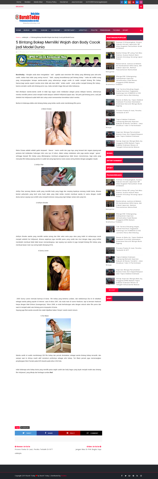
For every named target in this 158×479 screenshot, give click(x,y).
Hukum (44, 30)
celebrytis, (40, 52)
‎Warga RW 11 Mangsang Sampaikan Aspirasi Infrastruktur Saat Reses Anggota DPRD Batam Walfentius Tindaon (121, 80)
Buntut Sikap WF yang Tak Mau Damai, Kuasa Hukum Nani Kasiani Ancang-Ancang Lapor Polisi (129, 56)
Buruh (27, 30)
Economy (55, 30)
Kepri (34, 30)
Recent (112, 290)
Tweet (27, 433)
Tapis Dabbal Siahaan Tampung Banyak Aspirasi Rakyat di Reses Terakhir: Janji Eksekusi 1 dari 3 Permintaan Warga (124, 123)
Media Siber (38, 2)
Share (49, 433)
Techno (116, 30)
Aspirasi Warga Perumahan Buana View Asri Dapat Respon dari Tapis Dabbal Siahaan (129, 134)
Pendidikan (105, 30)
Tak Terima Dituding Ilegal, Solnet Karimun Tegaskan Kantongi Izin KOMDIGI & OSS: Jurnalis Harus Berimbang (128, 92)
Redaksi (27, 2)
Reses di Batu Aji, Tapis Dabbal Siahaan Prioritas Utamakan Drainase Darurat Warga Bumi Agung (129, 103)
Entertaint (69, 30)
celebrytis (25, 37)
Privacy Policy (51, 2)
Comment (92, 433)
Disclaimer (64, 2)
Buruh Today (44, 476)
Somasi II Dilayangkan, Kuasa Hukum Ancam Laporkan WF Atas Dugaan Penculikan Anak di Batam (129, 45)
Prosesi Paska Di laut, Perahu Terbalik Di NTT (129, 112)
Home (19, 2)
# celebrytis (25, 428)
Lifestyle (83, 30)
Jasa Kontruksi (77, 2)
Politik (94, 30)
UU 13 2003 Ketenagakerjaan (96, 2)
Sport (125, 30)
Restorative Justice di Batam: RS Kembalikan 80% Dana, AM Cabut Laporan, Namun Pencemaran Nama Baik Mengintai (124, 68)
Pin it (71, 433)
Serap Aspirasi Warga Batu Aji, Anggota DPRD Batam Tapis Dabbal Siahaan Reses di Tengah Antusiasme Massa (129, 144)
